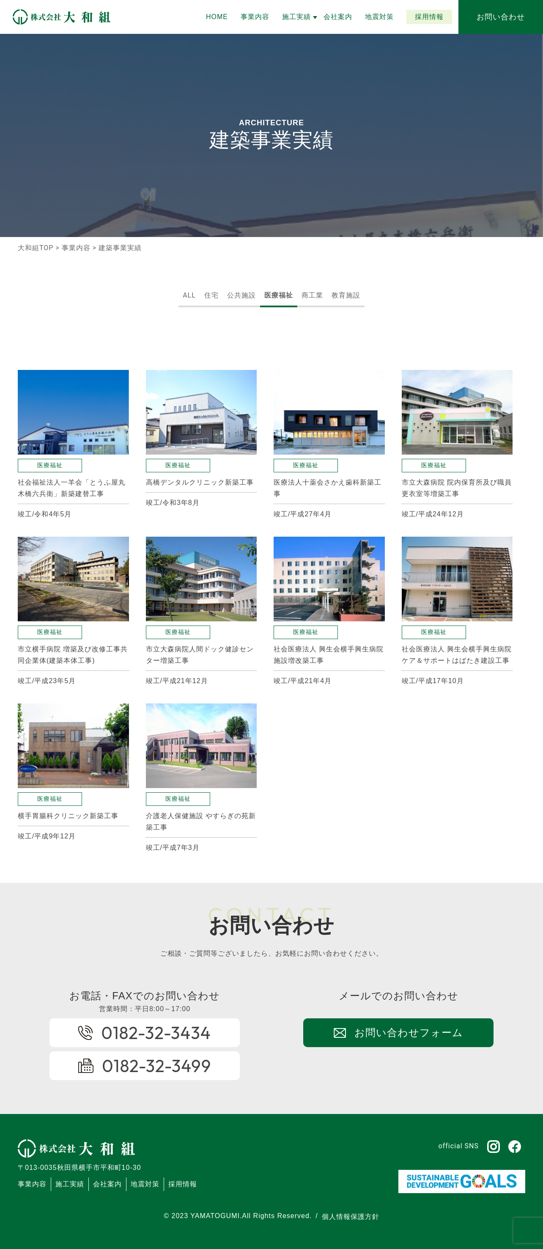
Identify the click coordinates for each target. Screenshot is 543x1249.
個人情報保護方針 (350, 1217)
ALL (189, 295)
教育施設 (346, 295)
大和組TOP (35, 248)
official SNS (459, 1146)
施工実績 (69, 1184)
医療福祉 (278, 295)
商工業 (312, 295)
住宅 (211, 295)
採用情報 (182, 1184)
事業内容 (76, 248)
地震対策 (145, 1184)
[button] (296, 17)
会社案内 (107, 1184)
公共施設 (241, 295)
